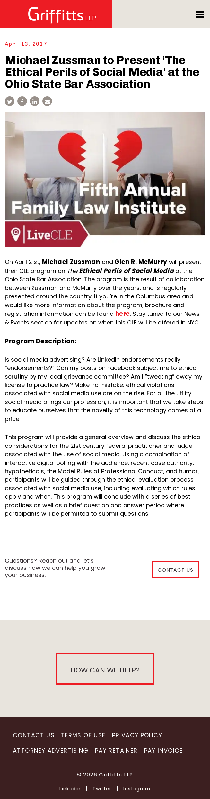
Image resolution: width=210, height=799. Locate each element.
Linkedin (70, 788)
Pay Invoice (163, 751)
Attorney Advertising (51, 751)
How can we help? (105, 670)
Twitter (101, 788)
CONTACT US (175, 570)
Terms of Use (83, 735)
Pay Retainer (116, 751)
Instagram (137, 788)
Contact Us (34, 735)
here (122, 313)
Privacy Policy (137, 735)
